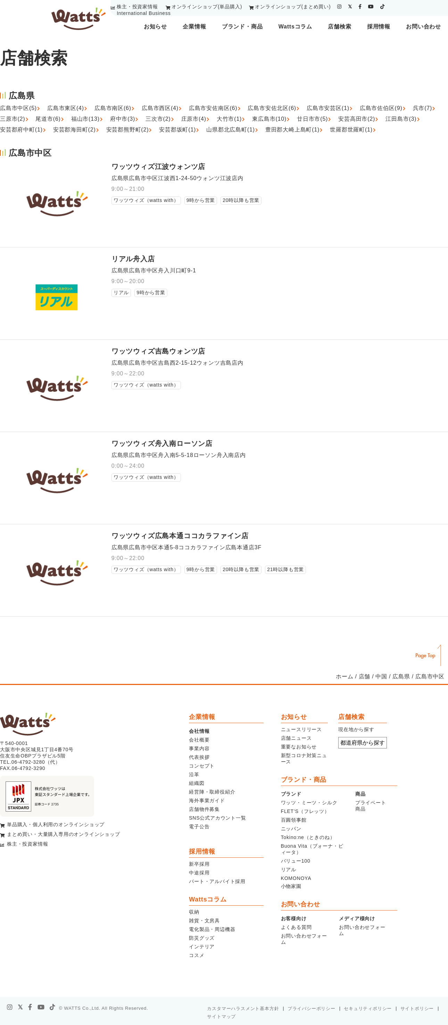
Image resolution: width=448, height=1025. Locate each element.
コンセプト (202, 766)
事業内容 (199, 748)
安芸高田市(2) (356, 119)
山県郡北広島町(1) (230, 130)
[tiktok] (382, 6)
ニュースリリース (301, 729)
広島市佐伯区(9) (381, 108)
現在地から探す (356, 729)
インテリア (202, 946)
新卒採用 (199, 864)
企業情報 (194, 26)
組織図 (196, 783)
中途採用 (199, 872)
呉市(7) (422, 108)
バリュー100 (295, 861)
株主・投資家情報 (137, 6)
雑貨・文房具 (204, 920)
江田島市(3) (400, 119)
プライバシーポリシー (311, 1008)
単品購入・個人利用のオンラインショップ (56, 824)
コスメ (196, 955)
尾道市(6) (47, 119)
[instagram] (339, 6)
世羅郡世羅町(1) (351, 130)
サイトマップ (221, 1016)
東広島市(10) (269, 119)
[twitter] (350, 6)
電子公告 (199, 826)
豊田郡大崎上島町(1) (292, 130)
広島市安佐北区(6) (272, 108)
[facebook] (360, 6)
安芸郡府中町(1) (21, 130)
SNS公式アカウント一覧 (217, 818)
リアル (288, 869)
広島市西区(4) (160, 108)
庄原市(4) (193, 119)
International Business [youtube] (144, 13)
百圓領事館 (294, 820)
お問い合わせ (423, 26)
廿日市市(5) (312, 119)
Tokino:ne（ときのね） (308, 837)
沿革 (194, 774)
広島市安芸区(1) (328, 108)
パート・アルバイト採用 (217, 881)
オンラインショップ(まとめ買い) (293, 6)
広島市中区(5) (18, 108)
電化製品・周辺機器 (212, 929)
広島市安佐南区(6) (213, 108)
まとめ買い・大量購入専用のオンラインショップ (63, 834)
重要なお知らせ (299, 746)
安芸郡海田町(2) (74, 130)
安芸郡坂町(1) (177, 130)
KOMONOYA (296, 878)
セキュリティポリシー (368, 1008)
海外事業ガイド (207, 800)
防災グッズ (202, 938)
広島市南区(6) (112, 108)
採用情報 (378, 26)
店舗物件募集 (204, 809)
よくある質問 (296, 927)
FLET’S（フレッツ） (305, 811)
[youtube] (371, 6)
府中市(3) (122, 119)
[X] (20, 1007)
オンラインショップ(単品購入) (207, 6)
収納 (194, 912)
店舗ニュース (296, 738)
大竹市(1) (229, 119)
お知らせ (155, 26)
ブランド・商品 (242, 26)
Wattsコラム (295, 26)
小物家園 (291, 886)
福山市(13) (85, 119)
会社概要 (199, 740)
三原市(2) (12, 119)
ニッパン (291, 828)
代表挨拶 (199, 757)
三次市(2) (158, 119)
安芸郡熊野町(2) (127, 130)
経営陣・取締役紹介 (212, 792)
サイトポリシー (417, 1008)
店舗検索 (339, 26)
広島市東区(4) (65, 108)
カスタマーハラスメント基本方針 (243, 1008)
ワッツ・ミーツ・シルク (309, 802)
